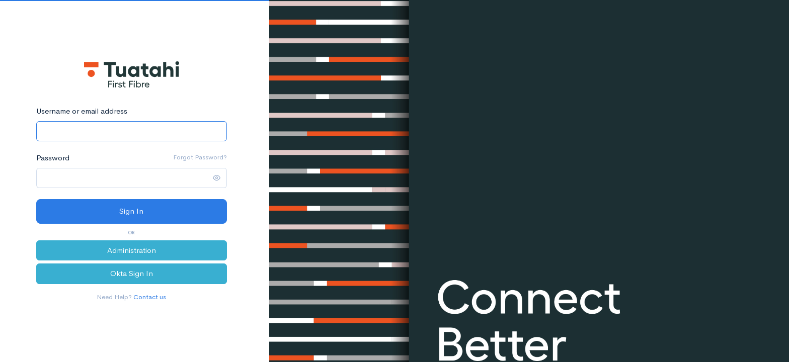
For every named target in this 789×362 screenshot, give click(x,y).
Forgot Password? (200, 157)
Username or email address (81, 111)
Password (52, 157)
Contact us (149, 297)
